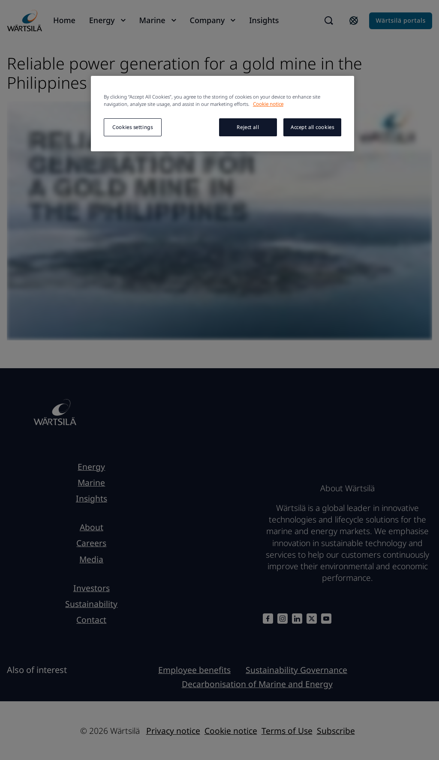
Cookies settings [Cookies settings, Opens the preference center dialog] (132, 127)
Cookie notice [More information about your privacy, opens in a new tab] (268, 104)
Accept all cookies (312, 127)
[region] (222, 113)
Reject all (248, 127)
